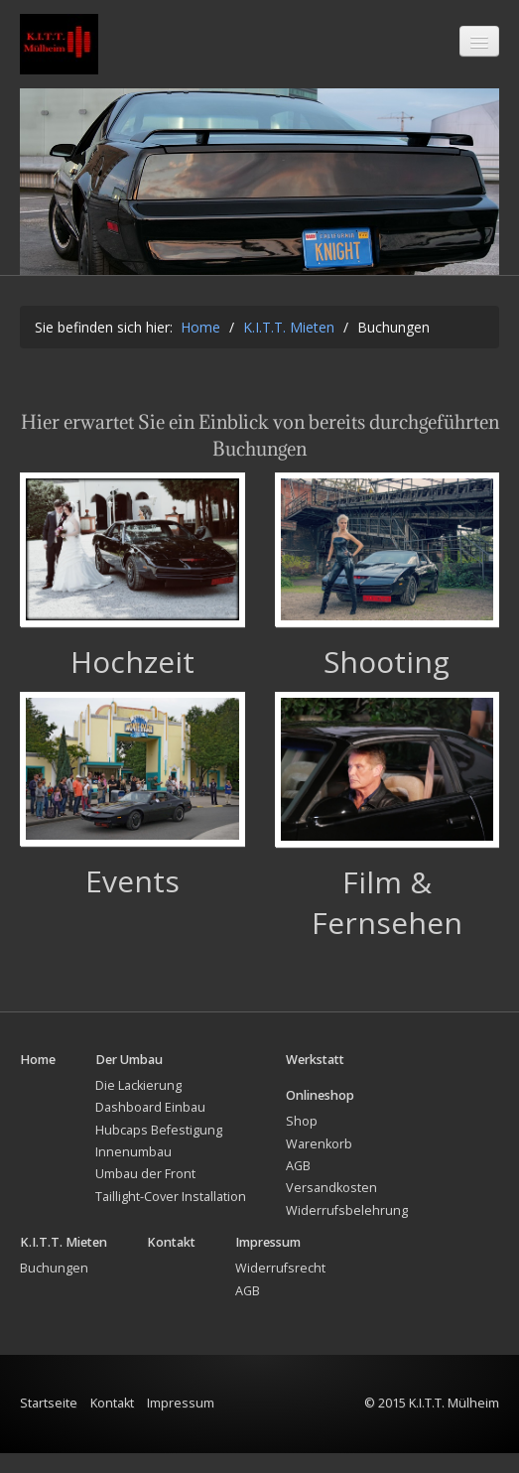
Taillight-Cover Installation (170, 1215)
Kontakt (112, 1422)
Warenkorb (319, 1162)
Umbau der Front (145, 1193)
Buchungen (54, 1287)
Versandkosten (331, 1207)
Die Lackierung (138, 1105)
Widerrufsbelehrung (347, 1229)
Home (200, 346)
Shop (302, 1141)
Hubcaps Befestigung (158, 1148)
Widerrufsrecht (280, 1287)
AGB (298, 1185)
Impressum (180, 1422)
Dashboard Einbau (150, 1127)
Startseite (48, 1422)
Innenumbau (133, 1171)
